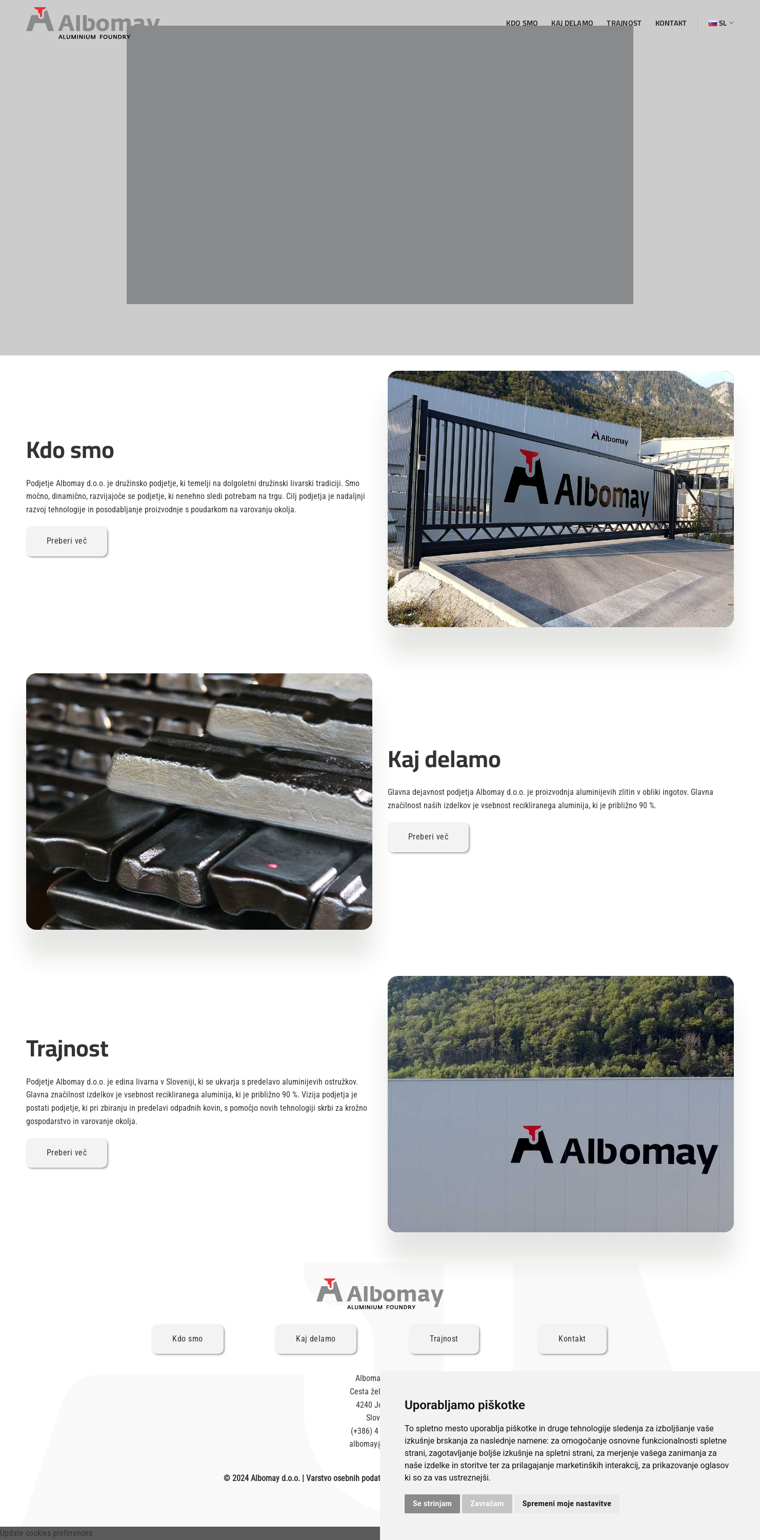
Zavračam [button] (487, 1503)
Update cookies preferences (46, 1533)
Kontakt (671, 23)
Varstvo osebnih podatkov (349, 1478)
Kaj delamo (572, 23)
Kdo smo (522, 23)
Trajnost (624, 23)
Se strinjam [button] (432, 1503)
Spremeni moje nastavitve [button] (567, 1503)
